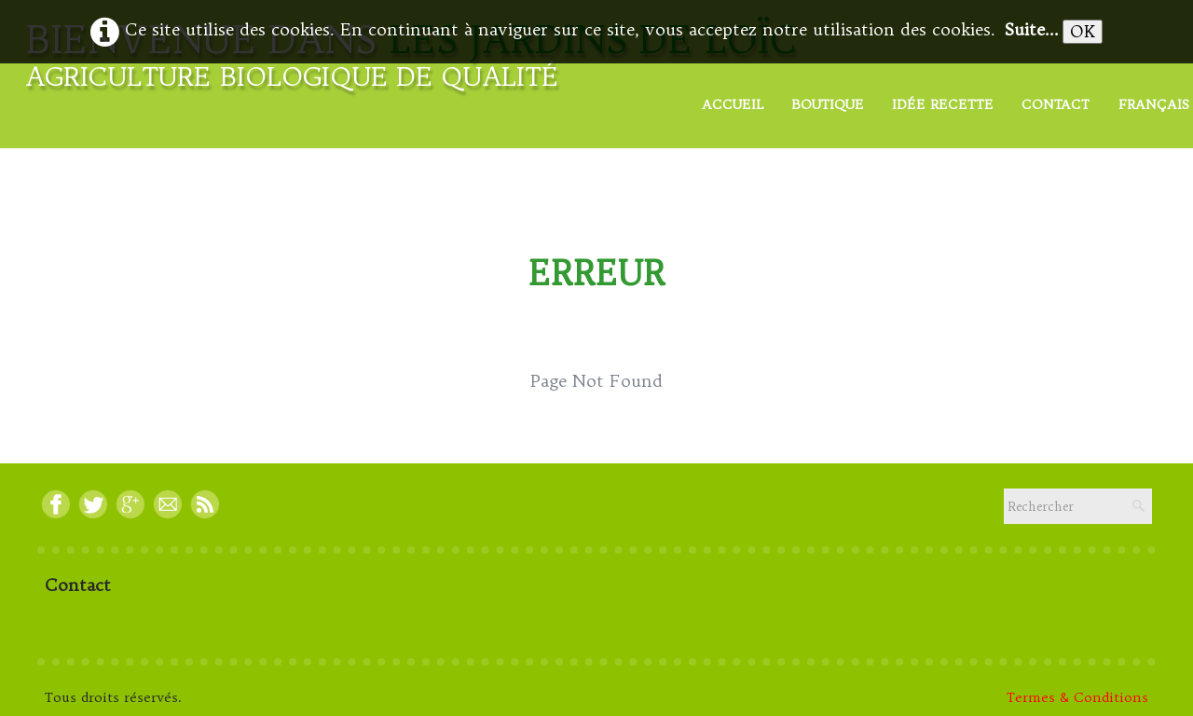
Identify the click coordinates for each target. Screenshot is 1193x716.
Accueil (732, 104)
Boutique (827, 104)
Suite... (1032, 29)
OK (1082, 31)
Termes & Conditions (1077, 697)
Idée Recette (943, 104)
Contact (1056, 104)
